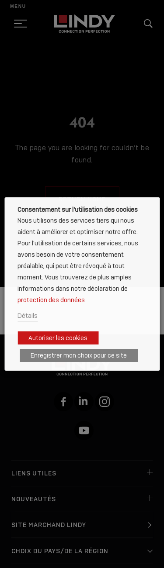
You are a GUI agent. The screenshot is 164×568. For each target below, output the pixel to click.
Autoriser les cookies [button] (57, 338)
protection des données (51, 300)
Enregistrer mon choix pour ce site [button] (79, 355)
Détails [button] (27, 315)
